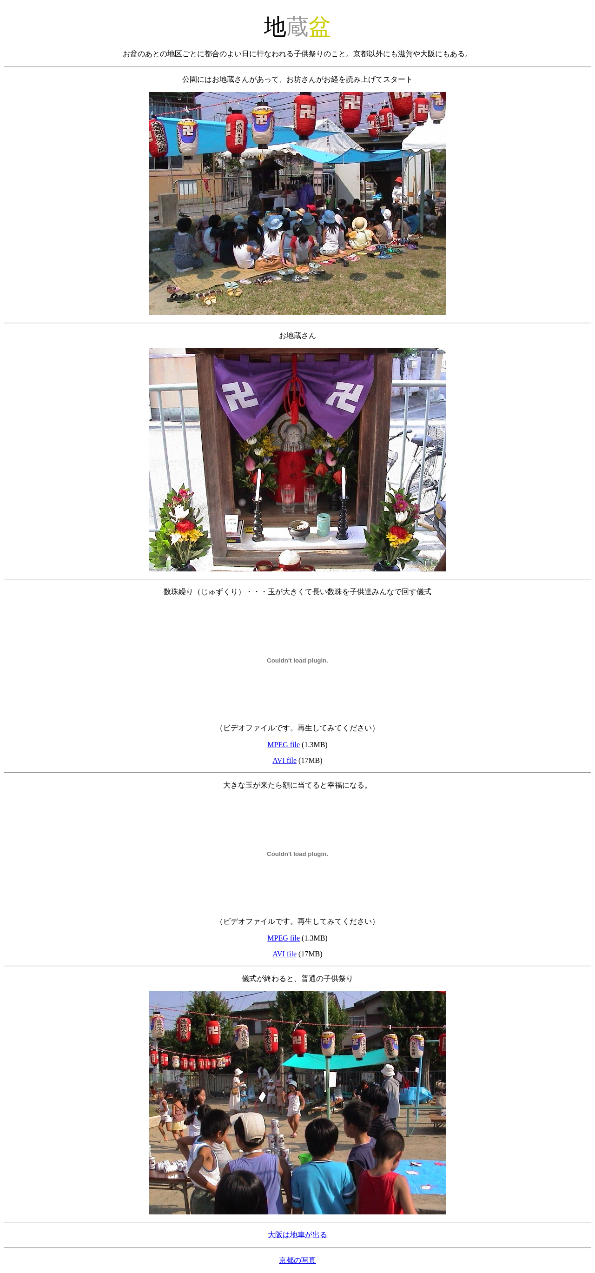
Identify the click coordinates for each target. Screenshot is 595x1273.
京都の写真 (297, 1260)
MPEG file (283, 745)
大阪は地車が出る (297, 1235)
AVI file (284, 760)
